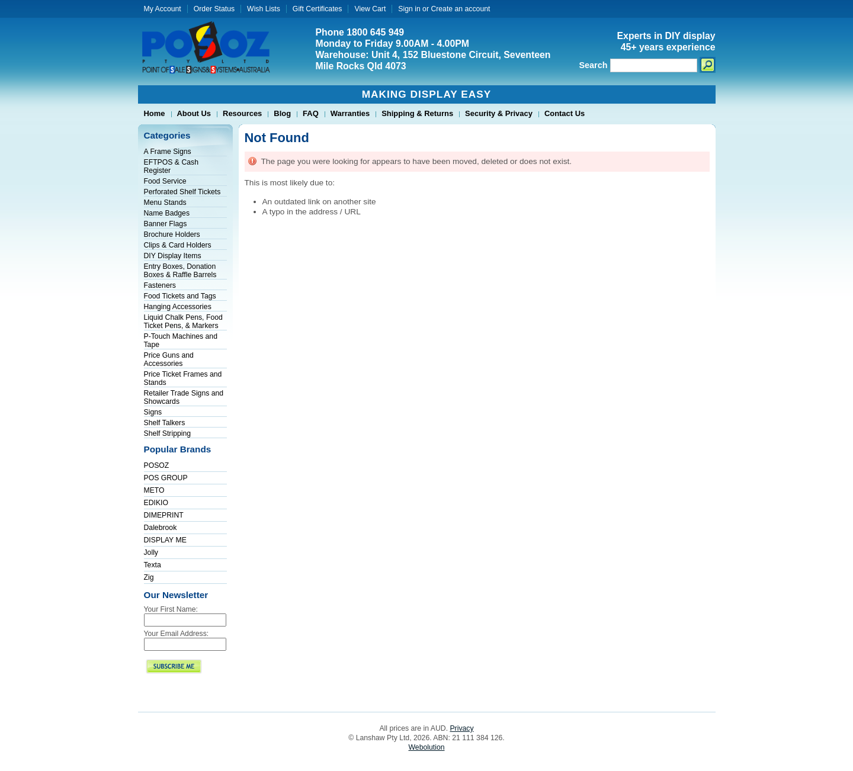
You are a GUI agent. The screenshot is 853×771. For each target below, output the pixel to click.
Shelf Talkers (164, 423)
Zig (149, 577)
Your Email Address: (176, 633)
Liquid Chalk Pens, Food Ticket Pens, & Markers (183, 321)
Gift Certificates (317, 9)
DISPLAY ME (165, 540)
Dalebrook (160, 527)
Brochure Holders (172, 234)
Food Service (165, 181)
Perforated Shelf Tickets (182, 192)
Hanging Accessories (177, 307)
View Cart (370, 9)
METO (154, 490)
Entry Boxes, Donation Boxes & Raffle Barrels (180, 270)
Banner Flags (165, 224)
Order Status (214, 9)
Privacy (461, 728)
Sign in (409, 9)
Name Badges (167, 213)
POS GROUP (166, 478)
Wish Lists (263, 9)
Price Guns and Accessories (169, 359)
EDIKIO (156, 503)
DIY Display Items (172, 256)
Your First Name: (171, 609)
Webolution (427, 747)
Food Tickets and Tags (180, 296)
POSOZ (156, 465)
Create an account (460, 9)
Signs (153, 412)
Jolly (151, 552)
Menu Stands (165, 202)
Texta (152, 565)
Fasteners (160, 285)
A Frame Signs (167, 151)
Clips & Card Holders (177, 245)
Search (593, 65)
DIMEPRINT (164, 515)
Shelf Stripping (167, 433)
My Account (162, 9)
